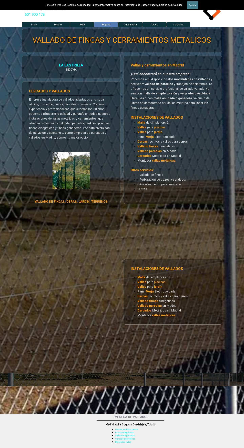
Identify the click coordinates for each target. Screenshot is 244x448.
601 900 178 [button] (35, 14)
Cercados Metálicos (125, 438)
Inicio (34, 24)
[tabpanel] (34, 14)
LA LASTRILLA (33, 66)
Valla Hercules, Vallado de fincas (44, 9)
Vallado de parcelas (125, 435)
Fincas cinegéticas (124, 432)
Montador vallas (123, 442)
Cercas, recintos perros (126, 429)
